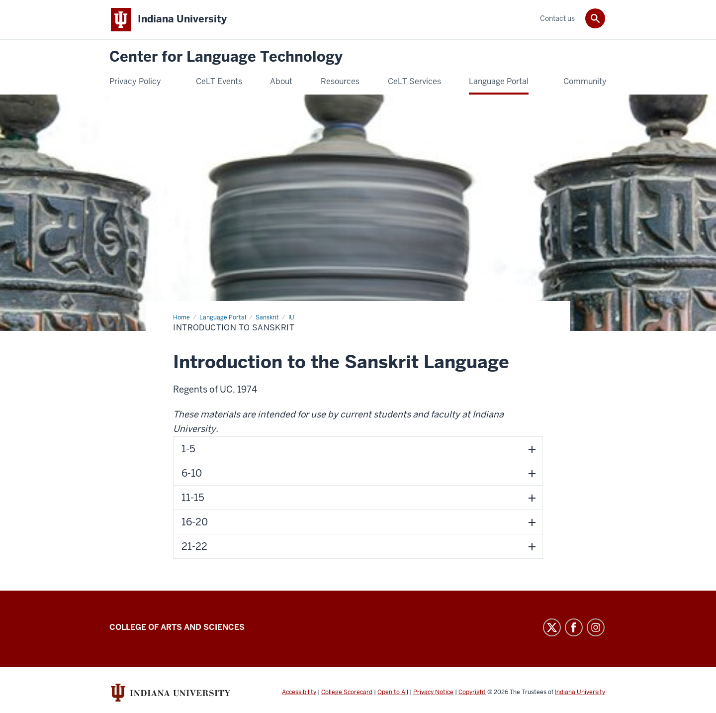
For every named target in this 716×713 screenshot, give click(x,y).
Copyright (472, 692)
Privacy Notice (433, 692)
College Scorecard (346, 692)
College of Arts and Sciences (177, 627)
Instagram (596, 627)
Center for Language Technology (226, 57)
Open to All (392, 692)
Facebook (574, 627)
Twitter (552, 627)
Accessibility (299, 692)
